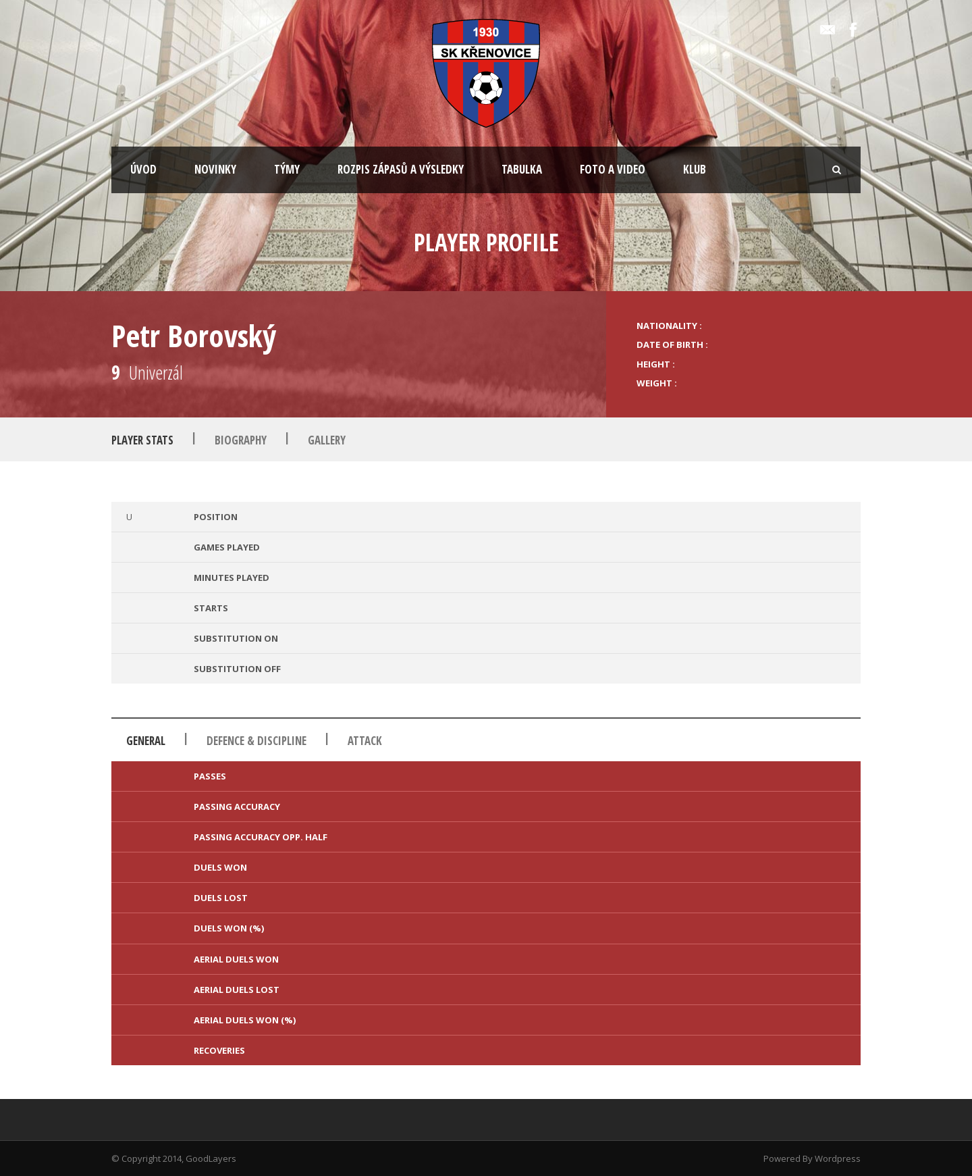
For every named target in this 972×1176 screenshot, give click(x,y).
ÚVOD (143, 169)
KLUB (694, 169)
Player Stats (142, 440)
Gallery (327, 440)
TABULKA (522, 169)
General (145, 740)
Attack (365, 740)
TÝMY (287, 169)
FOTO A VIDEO (612, 169)
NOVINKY (215, 169)
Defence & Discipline (256, 740)
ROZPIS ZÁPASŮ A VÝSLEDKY (401, 169)
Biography (241, 440)
